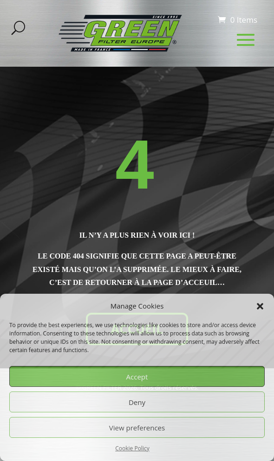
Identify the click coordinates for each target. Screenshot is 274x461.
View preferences (137, 427)
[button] (260, 306)
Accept (137, 376)
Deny (137, 402)
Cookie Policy (132, 448)
